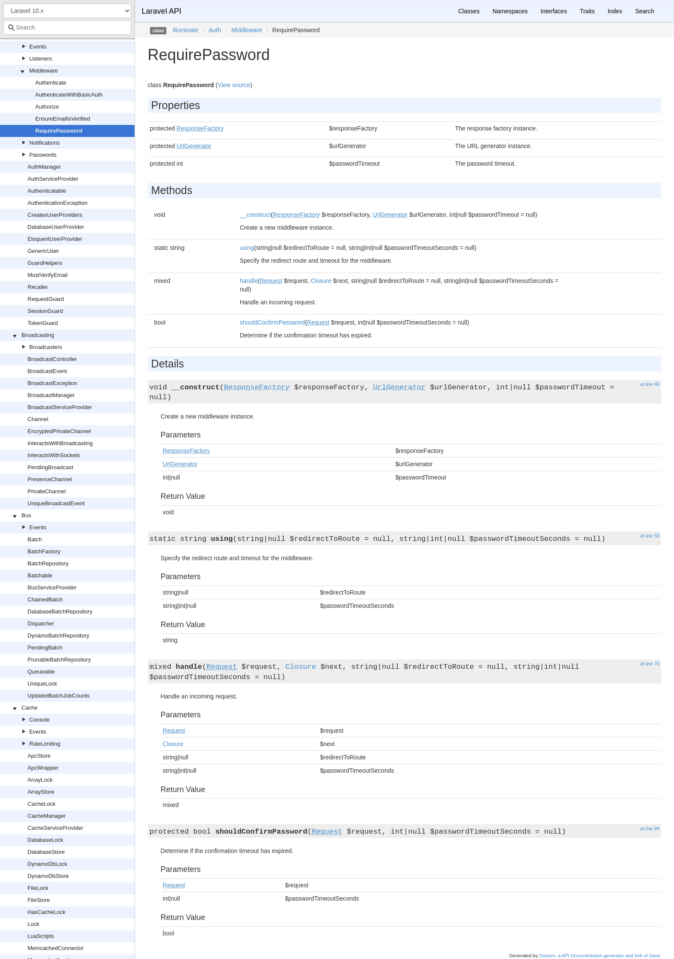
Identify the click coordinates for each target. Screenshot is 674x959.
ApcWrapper (43, 768)
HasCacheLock (46, 912)
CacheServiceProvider (55, 828)
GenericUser (43, 251)
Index (614, 11)
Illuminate (185, 30)
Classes (469, 11)
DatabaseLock (45, 840)
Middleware (43, 70)
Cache (29, 707)
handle (249, 280)
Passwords (43, 155)
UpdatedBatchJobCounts (59, 695)
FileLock (38, 888)
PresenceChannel (50, 479)
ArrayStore (41, 792)
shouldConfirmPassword (272, 322)
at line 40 (649, 384)
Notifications (44, 143)
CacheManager (47, 816)
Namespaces (510, 11)
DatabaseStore (46, 852)
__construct (255, 214)
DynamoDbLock (47, 864)
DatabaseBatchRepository (60, 611)
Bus (26, 515)
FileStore (39, 900)
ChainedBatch (45, 599)
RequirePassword (59, 130)
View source (234, 85)
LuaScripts (41, 936)
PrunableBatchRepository (59, 659)
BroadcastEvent (47, 371)
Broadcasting (37, 335)
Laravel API (161, 11)
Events (37, 46)
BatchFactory (44, 551)
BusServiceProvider (52, 587)
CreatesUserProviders (55, 215)
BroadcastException (52, 383)
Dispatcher (41, 623)
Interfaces (553, 11)
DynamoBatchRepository (58, 635)
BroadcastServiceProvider (60, 407)
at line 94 (649, 828)
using (247, 247)
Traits (587, 11)
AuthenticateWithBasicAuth (69, 94)
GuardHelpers (45, 263)
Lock (33, 924)
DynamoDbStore (48, 876)
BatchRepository (48, 563)
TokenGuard (43, 323)
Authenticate (50, 82)
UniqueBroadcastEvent (56, 503)
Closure (321, 280)
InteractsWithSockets (54, 455)
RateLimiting (44, 743)
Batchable (40, 575)
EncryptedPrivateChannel (59, 431)
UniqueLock (42, 683)
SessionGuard (45, 311)
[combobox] (67, 27)
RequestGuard (46, 299)
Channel (38, 419)
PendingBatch (45, 647)
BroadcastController (52, 359)
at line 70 (649, 663)
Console (39, 719)
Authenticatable (47, 191)
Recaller (38, 287)
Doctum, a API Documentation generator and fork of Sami (599, 955)
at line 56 (649, 535)
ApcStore (39, 756)
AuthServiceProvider (53, 179)
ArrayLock (40, 780)
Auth (214, 30)
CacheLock (41, 804)
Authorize (47, 106)
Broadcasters (45, 347)
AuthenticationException (57, 203)
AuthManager (44, 167)
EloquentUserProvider (55, 239)
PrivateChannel (47, 491)
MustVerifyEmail (47, 275)
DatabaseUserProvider (56, 227)
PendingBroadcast (50, 467)
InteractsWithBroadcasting (60, 443)
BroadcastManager (51, 395)
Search (644, 11)
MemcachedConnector (56, 948)
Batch (35, 539)
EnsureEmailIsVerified (62, 118)
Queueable (41, 671)
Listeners (40, 58)
